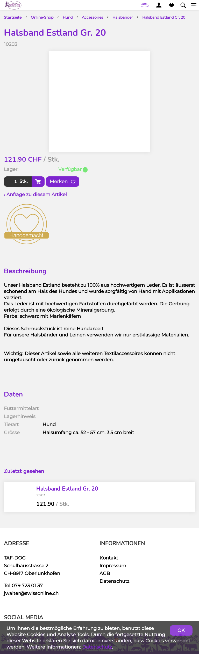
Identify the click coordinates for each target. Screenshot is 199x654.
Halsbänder (122, 17)
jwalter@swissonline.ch (31, 593)
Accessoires (92, 17)
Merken (62, 181)
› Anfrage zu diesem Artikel (35, 194)
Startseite (13, 17)
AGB (105, 573)
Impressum (113, 565)
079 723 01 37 (27, 585)
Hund (68, 17)
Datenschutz (114, 581)
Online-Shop (42, 17)
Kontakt (109, 557)
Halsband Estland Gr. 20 (163, 17)
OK (181, 630)
